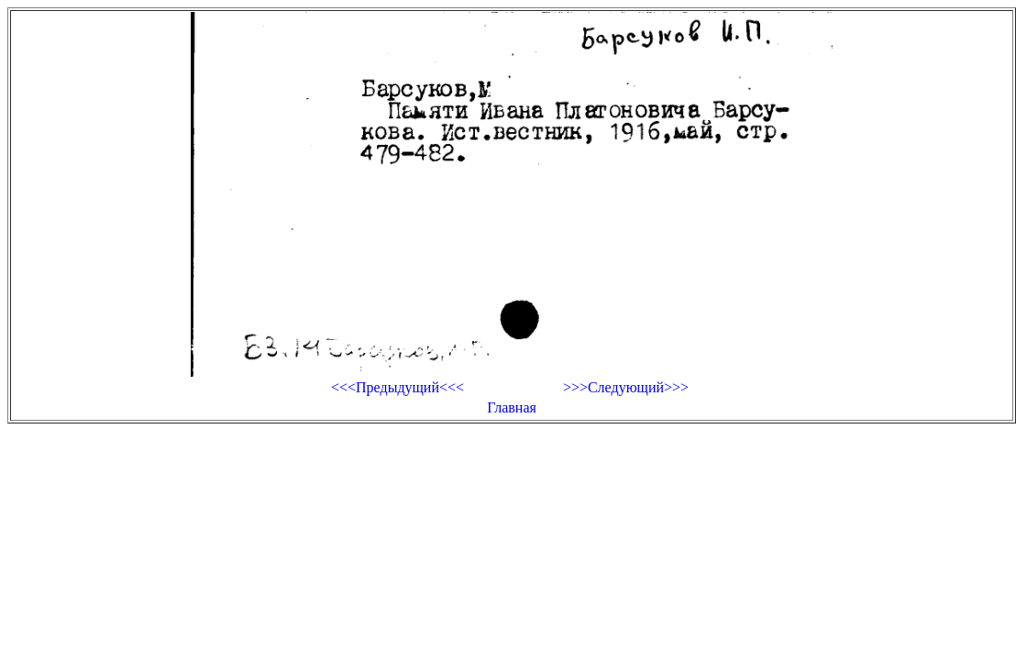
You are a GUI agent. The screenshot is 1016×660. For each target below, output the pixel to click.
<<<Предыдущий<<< (397, 387)
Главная (511, 407)
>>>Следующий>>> (626, 387)
